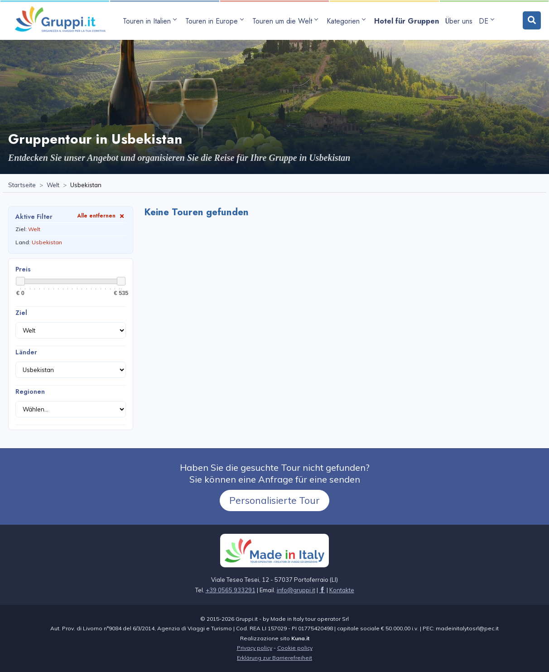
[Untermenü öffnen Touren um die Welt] (286, 21)
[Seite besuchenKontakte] (341, 590)
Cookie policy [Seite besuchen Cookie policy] (295, 647)
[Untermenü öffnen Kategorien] (347, 21)
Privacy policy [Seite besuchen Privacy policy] (254, 647)
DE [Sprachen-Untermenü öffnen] (486, 21)
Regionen (30, 391)
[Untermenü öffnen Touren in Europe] (215, 21)
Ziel (21, 312)
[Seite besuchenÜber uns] (459, 21)
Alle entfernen (101, 215)
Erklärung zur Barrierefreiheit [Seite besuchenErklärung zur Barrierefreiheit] (274, 657)
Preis (23, 269)
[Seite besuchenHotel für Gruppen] (406, 21)
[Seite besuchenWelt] (53, 185)
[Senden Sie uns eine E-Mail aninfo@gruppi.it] (296, 590)
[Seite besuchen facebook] (322, 590)
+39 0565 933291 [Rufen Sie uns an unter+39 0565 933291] (230, 590)
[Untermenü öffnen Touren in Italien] (151, 21)
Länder (26, 352)
